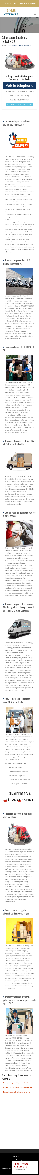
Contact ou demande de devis (19, 104)
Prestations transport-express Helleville (17, 1087)
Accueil (4, 45)
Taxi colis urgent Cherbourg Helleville (16, 1092)
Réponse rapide (19, 800)
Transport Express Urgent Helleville (16, 1083)
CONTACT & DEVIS (28, 3)
